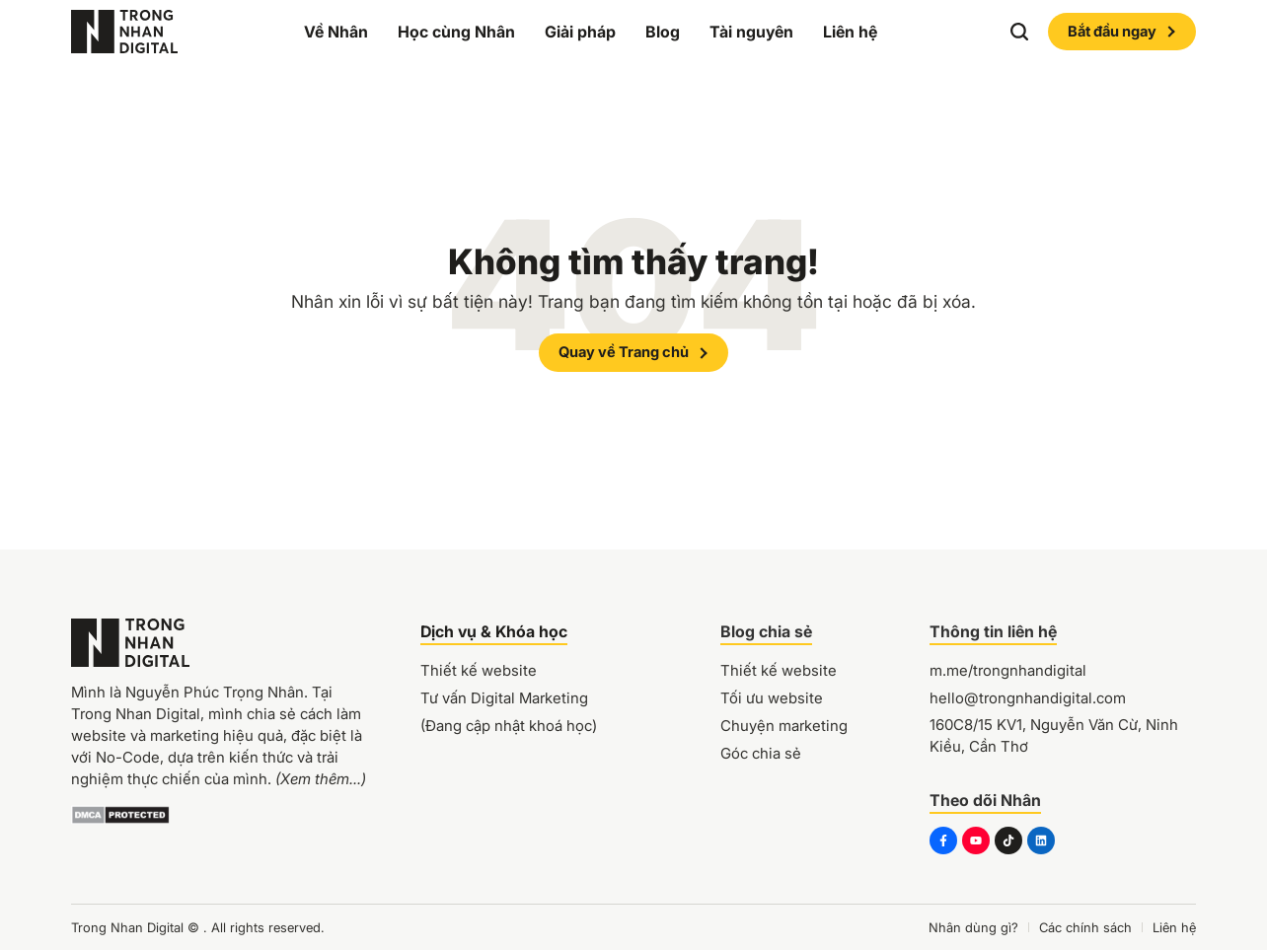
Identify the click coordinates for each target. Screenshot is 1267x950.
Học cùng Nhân (456, 31)
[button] (1019, 31)
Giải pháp (580, 31)
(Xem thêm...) (320, 778)
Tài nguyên (751, 31)
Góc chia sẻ (760, 753)
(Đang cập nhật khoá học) (508, 725)
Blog (662, 31)
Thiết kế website (478, 670)
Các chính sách (1085, 927)
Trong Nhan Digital (127, 927)
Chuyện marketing (784, 725)
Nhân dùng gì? (973, 927)
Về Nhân (336, 31)
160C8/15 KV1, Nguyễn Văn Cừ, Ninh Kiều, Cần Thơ (1054, 735)
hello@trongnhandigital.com (1028, 698)
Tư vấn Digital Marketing (504, 698)
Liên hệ (850, 31)
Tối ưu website (771, 698)
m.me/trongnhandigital (1008, 670)
